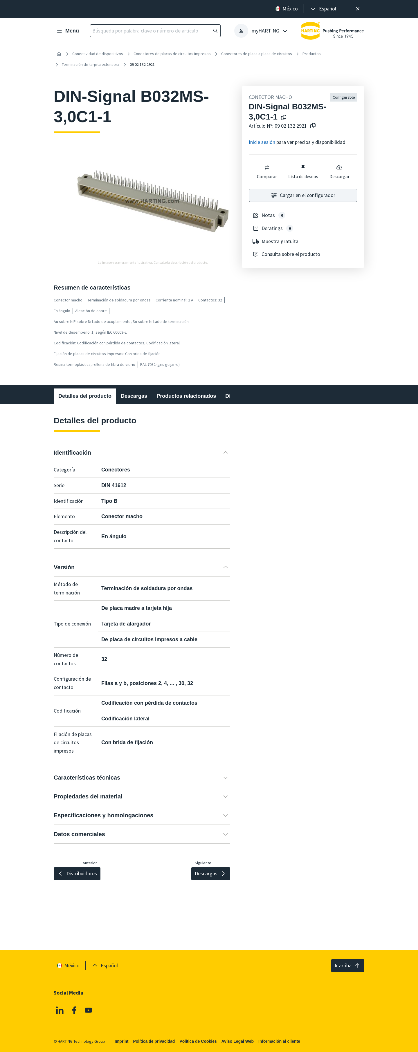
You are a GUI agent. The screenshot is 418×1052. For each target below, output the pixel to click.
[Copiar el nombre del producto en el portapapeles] (282, 117)
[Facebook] (74, 1010)
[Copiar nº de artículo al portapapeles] (312, 126)
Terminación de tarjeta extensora (90, 64)
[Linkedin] (60, 1010)
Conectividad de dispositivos (97, 53)
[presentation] (323, 8)
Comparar (267, 171)
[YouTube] (88, 1010)
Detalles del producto (84, 396)
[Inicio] (59, 54)
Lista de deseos (303, 171)
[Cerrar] (357, 8)
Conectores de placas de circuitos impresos (172, 53)
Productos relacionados (186, 396)
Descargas (134, 396)
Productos (311, 53)
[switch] (267, 167)
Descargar (339, 171)
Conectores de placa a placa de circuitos (256, 53)
